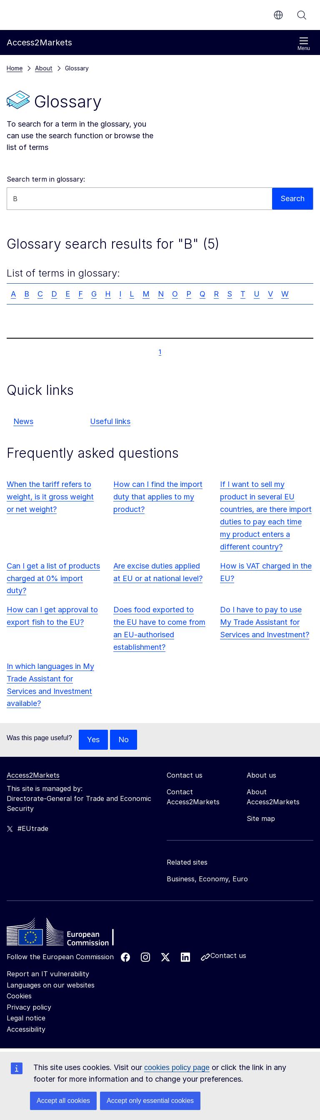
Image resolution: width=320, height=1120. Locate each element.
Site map (261, 818)
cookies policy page (177, 1067)
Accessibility (26, 1029)
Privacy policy (29, 1007)
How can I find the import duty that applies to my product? (157, 497)
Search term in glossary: (46, 179)
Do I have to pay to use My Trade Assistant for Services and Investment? (264, 622)
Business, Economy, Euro (207, 879)
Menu (304, 44)
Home (14, 68)
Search (302, 15)
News (23, 421)
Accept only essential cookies (150, 1100)
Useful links (110, 421)
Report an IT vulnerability (48, 974)
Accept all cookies (63, 1100)
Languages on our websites (51, 985)
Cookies (19, 996)
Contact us (228, 955)
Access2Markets (33, 775)
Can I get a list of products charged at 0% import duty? (53, 578)
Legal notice (26, 1018)
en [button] (278, 15)
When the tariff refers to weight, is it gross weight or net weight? (50, 497)
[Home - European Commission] (67, 934)
